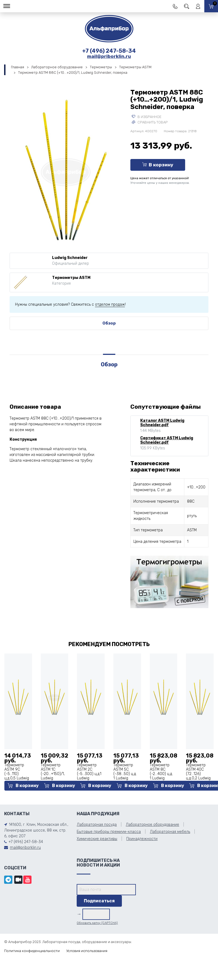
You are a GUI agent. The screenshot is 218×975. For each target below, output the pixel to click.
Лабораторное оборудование (57, 67)
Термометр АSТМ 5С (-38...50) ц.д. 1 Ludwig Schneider (125, 774)
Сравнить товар (150, 122)
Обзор (109, 323)
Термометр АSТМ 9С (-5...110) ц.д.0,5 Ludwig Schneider (16, 774)
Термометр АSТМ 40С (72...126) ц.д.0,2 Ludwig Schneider (198, 774)
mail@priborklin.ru (109, 56)
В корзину (157, 164)
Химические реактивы (97, 838)
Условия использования (86, 951)
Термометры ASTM (135, 67)
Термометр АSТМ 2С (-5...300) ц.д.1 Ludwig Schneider (89, 774)
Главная (17, 67)
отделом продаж (110, 304)
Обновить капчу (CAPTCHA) (97, 923)
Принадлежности (141, 838)
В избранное (147, 117)
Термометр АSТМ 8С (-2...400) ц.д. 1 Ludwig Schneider (161, 774)
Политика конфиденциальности (32, 951)
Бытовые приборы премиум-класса (109, 831)
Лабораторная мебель (170, 831)
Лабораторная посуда (97, 824)
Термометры (101, 67)
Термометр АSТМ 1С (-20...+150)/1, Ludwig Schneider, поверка (53, 776)
